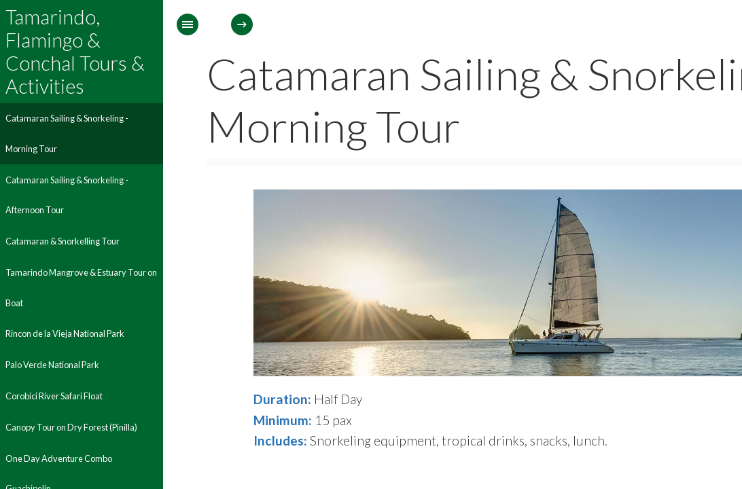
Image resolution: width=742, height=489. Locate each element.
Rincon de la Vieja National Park (64, 333)
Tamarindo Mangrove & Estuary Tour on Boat (81, 287)
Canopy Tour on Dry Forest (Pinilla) (71, 427)
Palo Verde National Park (52, 364)
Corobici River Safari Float (54, 396)
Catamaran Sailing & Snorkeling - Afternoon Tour (66, 195)
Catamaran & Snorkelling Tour (62, 241)
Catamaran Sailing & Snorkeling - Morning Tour (66, 133)
